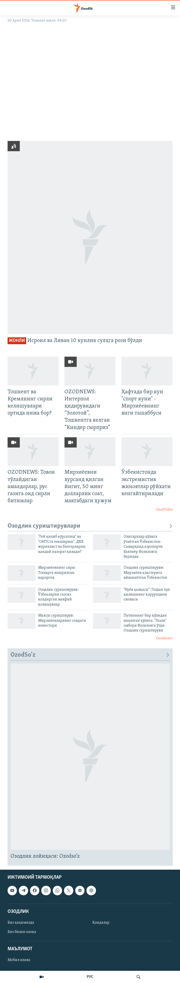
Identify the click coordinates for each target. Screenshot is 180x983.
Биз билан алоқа (22, 932)
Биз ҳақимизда (21, 923)
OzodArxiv (164, 638)
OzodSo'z (90, 655)
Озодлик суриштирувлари (90, 526)
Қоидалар (100, 923)
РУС (90, 977)
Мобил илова (19, 960)
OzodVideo (164, 510)
